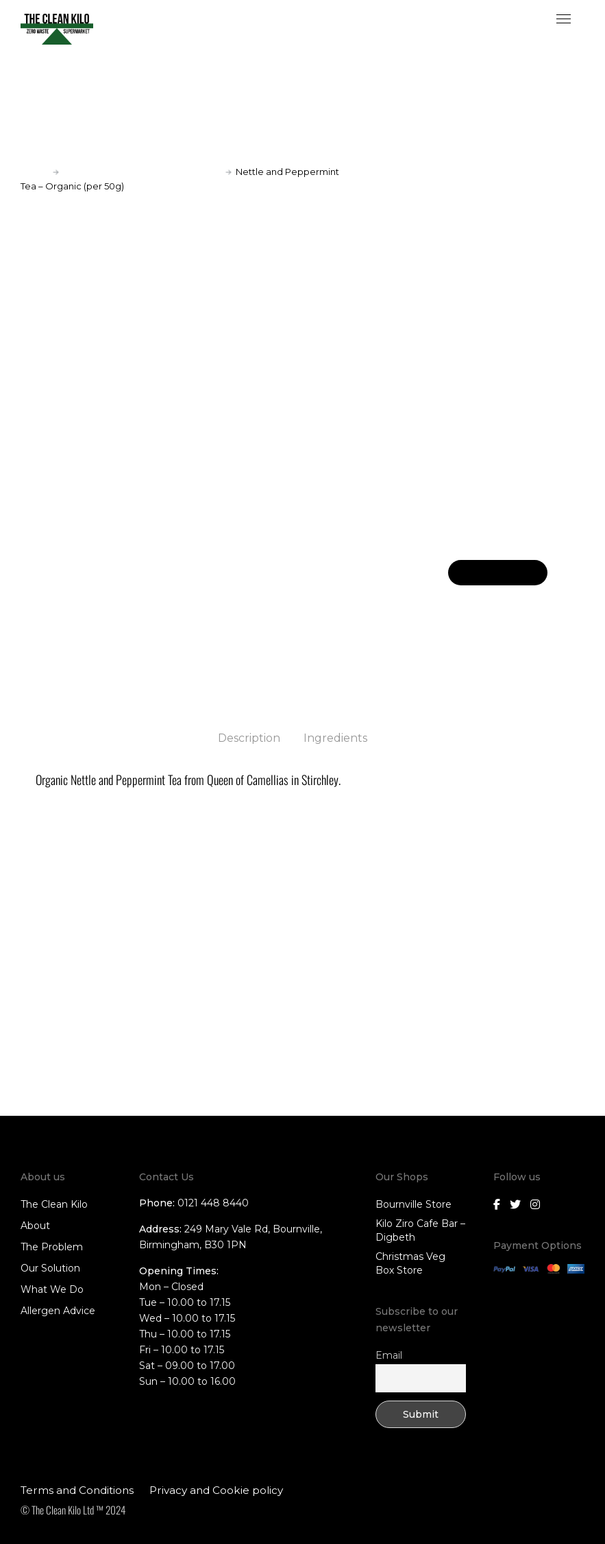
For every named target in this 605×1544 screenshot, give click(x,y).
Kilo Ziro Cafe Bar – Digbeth (420, 1230)
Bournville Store (413, 1203)
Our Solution (50, 1267)
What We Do (52, 1289)
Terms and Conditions (77, 1489)
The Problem (52, 1246)
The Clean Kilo (54, 1203)
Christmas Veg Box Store (410, 1263)
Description (249, 738)
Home (35, 171)
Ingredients (335, 738)
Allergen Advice (58, 1310)
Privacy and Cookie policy (216, 1489)
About (35, 1225)
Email (388, 1354)
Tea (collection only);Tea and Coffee (142, 171)
